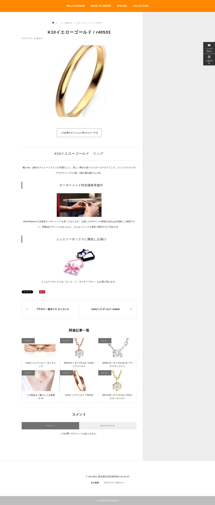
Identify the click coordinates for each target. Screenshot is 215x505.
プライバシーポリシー (113, 483)
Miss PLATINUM (76, 6)
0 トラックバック (108, 426)
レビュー (38, 38)
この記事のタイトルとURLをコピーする (79, 133)
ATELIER (122, 6)
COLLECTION (140, 6)
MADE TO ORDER (101, 6)
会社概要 (95, 483)
